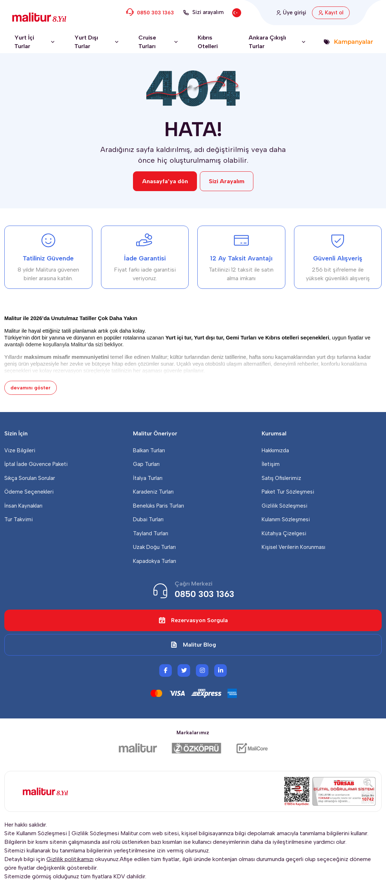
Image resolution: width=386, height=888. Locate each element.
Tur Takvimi (18, 519)
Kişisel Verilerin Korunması (293, 547)
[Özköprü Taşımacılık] (197, 748)
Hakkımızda (275, 450)
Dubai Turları (148, 519)
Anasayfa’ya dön (165, 181)
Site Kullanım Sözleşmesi (35, 833)
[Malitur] (138, 748)
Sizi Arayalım (226, 181)
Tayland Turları (150, 533)
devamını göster (30, 388)
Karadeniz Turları (153, 492)
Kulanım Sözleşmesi (286, 519)
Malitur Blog (193, 644)
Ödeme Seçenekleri (29, 492)
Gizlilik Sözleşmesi (284, 506)
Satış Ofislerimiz (281, 478)
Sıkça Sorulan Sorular (29, 478)
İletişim (271, 464)
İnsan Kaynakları (23, 506)
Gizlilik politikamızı (69, 859)
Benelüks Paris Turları (158, 506)
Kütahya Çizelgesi (284, 533)
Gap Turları (146, 464)
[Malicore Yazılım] (252, 748)
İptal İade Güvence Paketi (36, 464)
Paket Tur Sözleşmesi (288, 492)
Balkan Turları (149, 450)
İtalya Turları (147, 478)
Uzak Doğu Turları (154, 547)
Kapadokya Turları (154, 561)
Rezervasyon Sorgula (193, 620)
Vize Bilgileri (19, 450)
